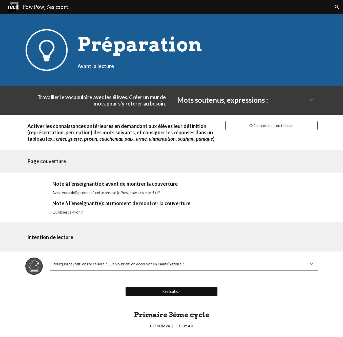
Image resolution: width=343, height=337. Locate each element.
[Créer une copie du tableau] (271, 125)
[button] (337, 7)
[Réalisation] (171, 291)
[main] (196, 50)
